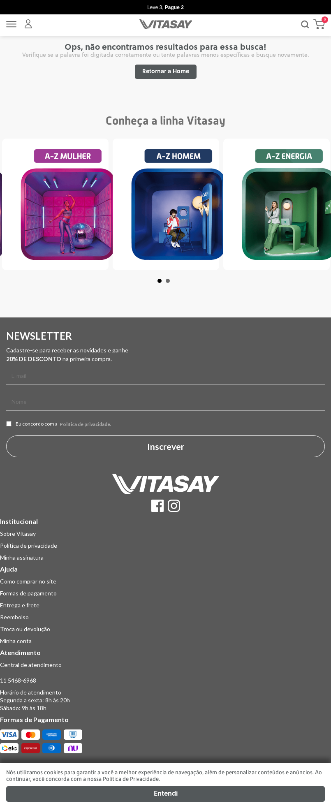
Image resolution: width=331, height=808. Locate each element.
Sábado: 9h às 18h (23, 707)
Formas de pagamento (28, 593)
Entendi (166, 794)
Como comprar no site (28, 581)
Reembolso (14, 617)
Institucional (19, 521)
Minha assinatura (22, 557)
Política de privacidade (85, 424)
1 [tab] (164, 285)
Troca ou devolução (25, 628)
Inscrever (165, 446)
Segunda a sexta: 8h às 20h (35, 700)
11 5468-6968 (18, 680)
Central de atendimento (31, 664)
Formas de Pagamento (34, 719)
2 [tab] (172, 285)
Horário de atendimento (30, 692)
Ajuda (9, 569)
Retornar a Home (165, 72)
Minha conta (16, 640)
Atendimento (20, 652)
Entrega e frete (19, 605)
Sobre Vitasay (18, 533)
